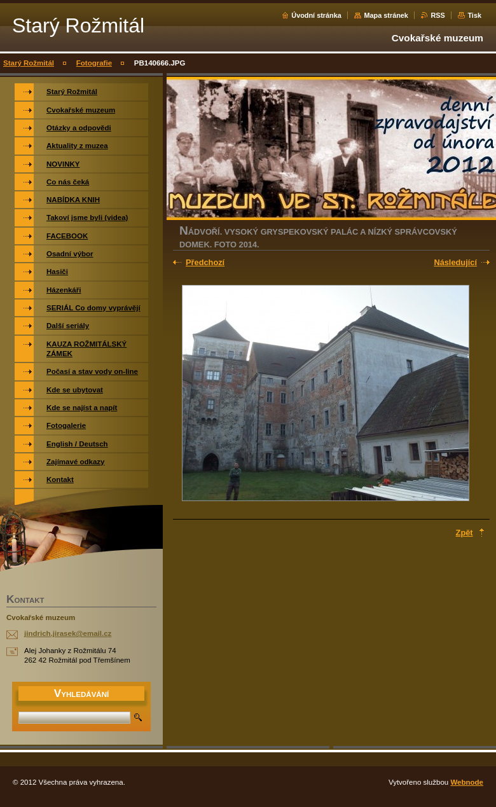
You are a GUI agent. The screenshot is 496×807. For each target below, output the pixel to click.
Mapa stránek (386, 15)
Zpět (464, 532)
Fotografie (94, 63)
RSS (437, 15)
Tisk (474, 15)
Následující (455, 262)
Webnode (466, 782)
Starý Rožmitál (28, 63)
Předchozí (205, 262)
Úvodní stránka (316, 15)
